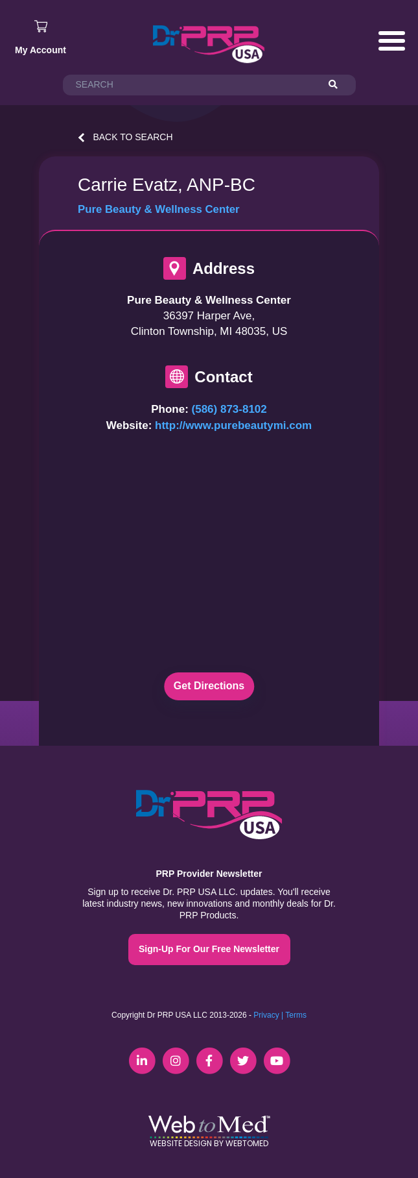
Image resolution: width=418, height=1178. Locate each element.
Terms (296, 1015)
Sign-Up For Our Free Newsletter (209, 949)
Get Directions (209, 685)
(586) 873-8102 (229, 409)
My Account (40, 50)
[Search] (339, 85)
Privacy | (268, 1015)
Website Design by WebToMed (209, 1143)
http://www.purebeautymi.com (233, 425)
